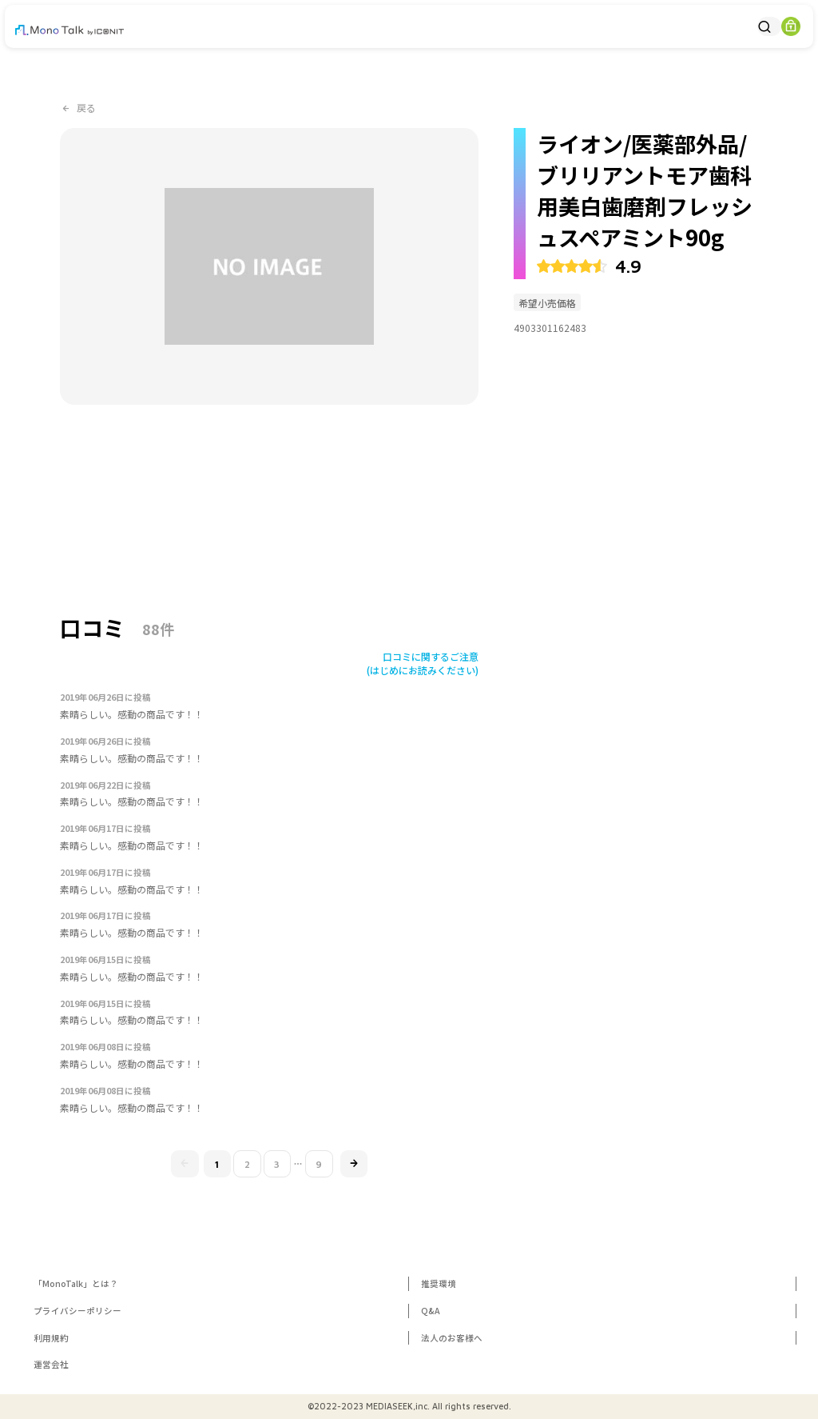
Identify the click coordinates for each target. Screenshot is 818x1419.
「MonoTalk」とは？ (76, 1283)
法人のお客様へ (451, 1338)
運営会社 (51, 1364)
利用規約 (51, 1338)
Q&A (430, 1311)
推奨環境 (438, 1283)
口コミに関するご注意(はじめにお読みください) (422, 663)
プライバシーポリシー (77, 1311)
